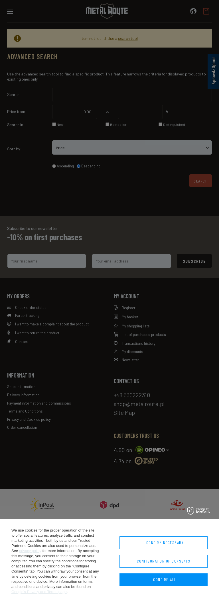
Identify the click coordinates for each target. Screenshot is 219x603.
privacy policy (30, 551)
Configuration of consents (163, 561)
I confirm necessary (164, 542)
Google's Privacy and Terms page (39, 592)
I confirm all (164, 579)
